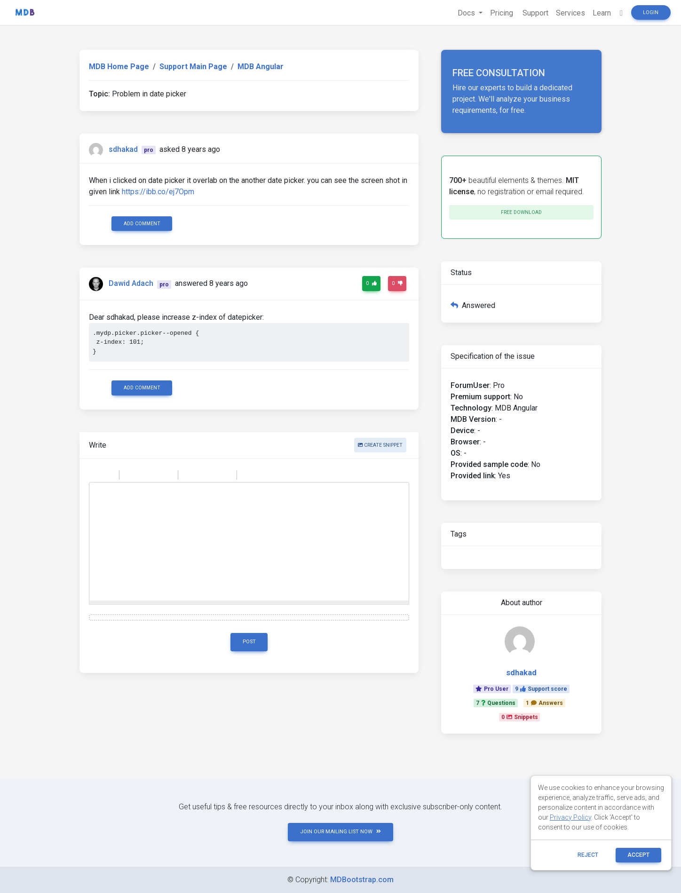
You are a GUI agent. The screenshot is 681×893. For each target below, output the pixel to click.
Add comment (142, 224)
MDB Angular (261, 66)
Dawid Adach (131, 283)
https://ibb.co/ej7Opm (158, 191)
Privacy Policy (570, 817)
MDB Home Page (119, 66)
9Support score (541, 689)
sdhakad (123, 149)
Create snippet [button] (380, 445)
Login (650, 12)
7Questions (495, 703)
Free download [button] (521, 212)
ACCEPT (638, 855)
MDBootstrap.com (362, 879)
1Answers (544, 703)
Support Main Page (193, 66)
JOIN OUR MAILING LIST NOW (340, 832)
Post (249, 642)
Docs (467, 12)
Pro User (491, 689)
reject (588, 855)
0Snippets (519, 717)
